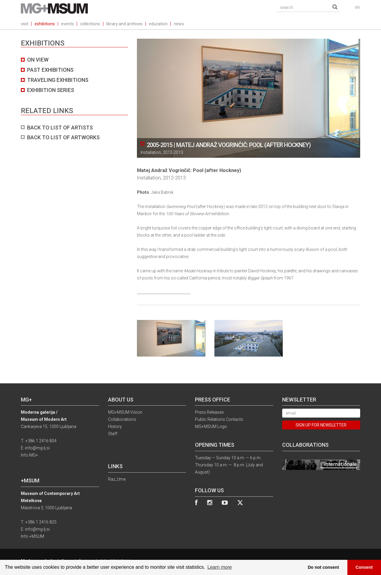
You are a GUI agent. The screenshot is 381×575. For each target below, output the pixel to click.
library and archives (124, 23)
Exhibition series (50, 90)
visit (24, 23)
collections (90, 23)
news (179, 23)
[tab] (74, 99)
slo (357, 7)
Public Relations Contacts (219, 419)
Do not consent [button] (323, 567)
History (115, 426)
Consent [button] (364, 567)
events (67, 23)
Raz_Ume (117, 479)
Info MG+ (29, 455)
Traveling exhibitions (57, 80)
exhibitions (45, 23)
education (158, 23)
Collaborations (122, 419)
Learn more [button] (219, 567)
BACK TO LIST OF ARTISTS (60, 127)
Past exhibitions (50, 70)
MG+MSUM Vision (125, 412)
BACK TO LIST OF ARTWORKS (63, 137)
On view (38, 60)
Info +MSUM (32, 536)
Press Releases (209, 412)
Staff (112, 433)
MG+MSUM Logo (211, 426)
